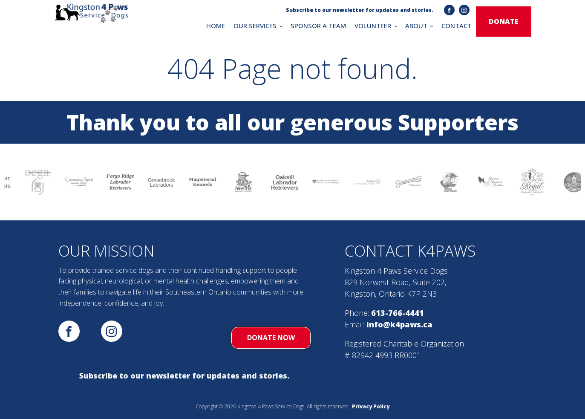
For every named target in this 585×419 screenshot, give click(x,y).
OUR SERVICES (255, 25)
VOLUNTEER (372, 25)
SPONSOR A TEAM (318, 25)
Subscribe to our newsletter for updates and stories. (184, 375)
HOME (215, 25)
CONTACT (456, 25)
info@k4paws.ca (399, 324)
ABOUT (416, 25)
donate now (271, 337)
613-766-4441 (397, 313)
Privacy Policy (370, 406)
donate (504, 21)
